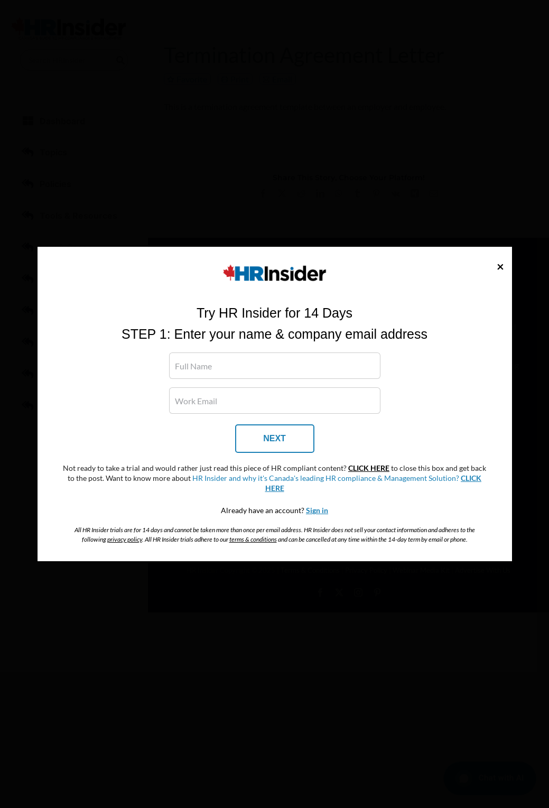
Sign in (317, 510)
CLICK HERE (368, 468)
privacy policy (124, 539)
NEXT (274, 438)
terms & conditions (253, 539)
